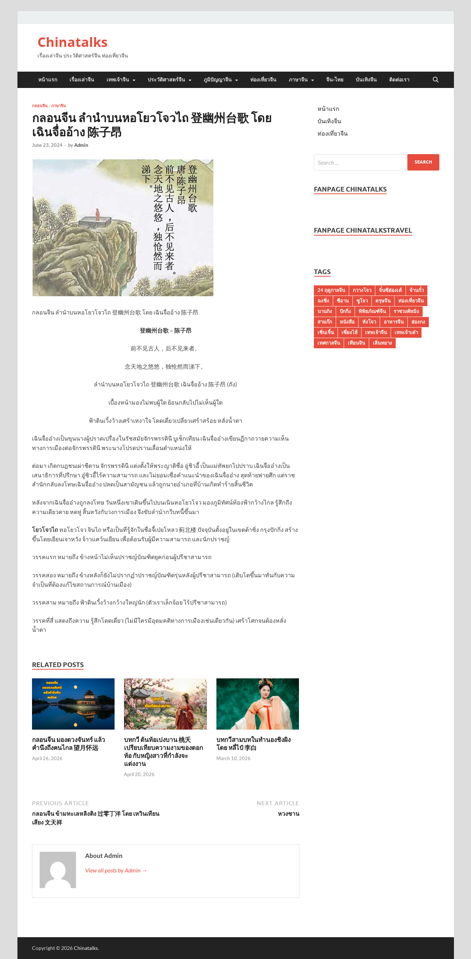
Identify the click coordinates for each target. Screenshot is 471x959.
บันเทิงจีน (366, 80)
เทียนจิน (356, 343)
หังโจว (369, 322)
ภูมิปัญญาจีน (218, 80)
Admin (81, 145)
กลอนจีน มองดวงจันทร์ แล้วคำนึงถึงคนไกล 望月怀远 (68, 743)
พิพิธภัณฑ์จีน (372, 311)
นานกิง (325, 311)
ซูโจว (362, 301)
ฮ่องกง (418, 322)
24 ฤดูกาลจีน (331, 290)
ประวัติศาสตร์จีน (166, 80)
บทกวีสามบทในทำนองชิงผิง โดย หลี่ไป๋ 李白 (253, 743)
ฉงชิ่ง (323, 301)
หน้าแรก (47, 80)
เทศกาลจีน (329, 343)
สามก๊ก (325, 322)
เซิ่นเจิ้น (326, 332)
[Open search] (435, 80)
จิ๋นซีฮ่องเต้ (390, 290)
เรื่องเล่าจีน (81, 80)
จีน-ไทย (334, 80)
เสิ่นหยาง (382, 343)
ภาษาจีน (298, 80)
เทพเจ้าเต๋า (406, 332)
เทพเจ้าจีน (118, 80)
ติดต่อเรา (399, 80)
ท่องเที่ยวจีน (263, 80)
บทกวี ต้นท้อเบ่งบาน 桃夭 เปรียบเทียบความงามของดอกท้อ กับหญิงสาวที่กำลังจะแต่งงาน (163, 751)
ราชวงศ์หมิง (406, 311)
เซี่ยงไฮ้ (350, 332)
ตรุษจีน (383, 301)
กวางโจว (362, 290)
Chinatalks (72, 42)
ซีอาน (343, 301)
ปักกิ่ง (345, 311)
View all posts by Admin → (116, 870)
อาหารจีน (394, 322)
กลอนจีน (40, 105)
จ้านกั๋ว (417, 290)
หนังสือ (347, 322)
